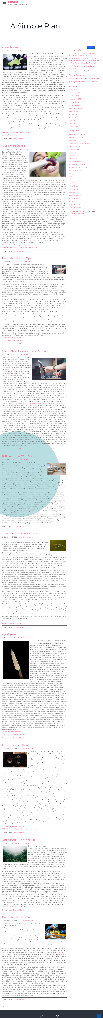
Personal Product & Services (79, 180)
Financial (73, 152)
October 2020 (75, 105)
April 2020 (73, 123)
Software (73, 192)
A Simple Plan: (10, 47)
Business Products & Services (80, 143)
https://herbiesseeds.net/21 (78, 213)
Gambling (73, 158)
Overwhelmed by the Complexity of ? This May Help (19, 247)
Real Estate (74, 186)
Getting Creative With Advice (18, 456)
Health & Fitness (75, 162)
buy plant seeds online (76, 211)
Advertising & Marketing (78, 134)
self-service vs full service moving (36, 403)
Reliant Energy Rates (77, 79)
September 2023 (76, 99)
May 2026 (73, 90)
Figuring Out (9, 634)
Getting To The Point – (9, 621)
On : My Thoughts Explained (11, 732)
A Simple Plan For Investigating (12, 245)
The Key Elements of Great (80, 71)
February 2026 (75, 93)
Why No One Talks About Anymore (14, 826)
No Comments (25, 51)
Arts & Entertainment (77, 137)
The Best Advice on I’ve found (12, 623)
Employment (74, 149)
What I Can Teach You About (11, 337)
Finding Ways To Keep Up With (12, 340)
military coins (44, 950)
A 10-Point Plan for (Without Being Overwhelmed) (19, 829)
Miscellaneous (75, 177)
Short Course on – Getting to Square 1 (14, 734)
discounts (25, 511)
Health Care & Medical (77, 165)
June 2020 (73, 117)
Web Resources (75, 207)
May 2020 (73, 120)
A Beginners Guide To (14, 145)
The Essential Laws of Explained (20, 533)
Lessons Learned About (15, 745)
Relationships (74, 189)
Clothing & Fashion (19, 139)
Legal (72, 174)
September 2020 (76, 108)
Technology (74, 198)
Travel (72, 201)
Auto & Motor (74, 140)
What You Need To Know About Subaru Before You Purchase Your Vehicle (84, 81)
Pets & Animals (75, 183)
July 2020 (73, 114)
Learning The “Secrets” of (10, 135)
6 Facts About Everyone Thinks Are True (15, 132)
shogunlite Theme (43, 1016)
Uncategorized (75, 204)
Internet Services (76, 171)
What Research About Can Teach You (83, 63)
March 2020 (74, 126)
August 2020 (74, 111)
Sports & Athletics (76, 195)
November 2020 (75, 102)
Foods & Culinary (75, 155)
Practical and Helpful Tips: (16, 258)
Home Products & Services (79, 168)
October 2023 (74, 96)
